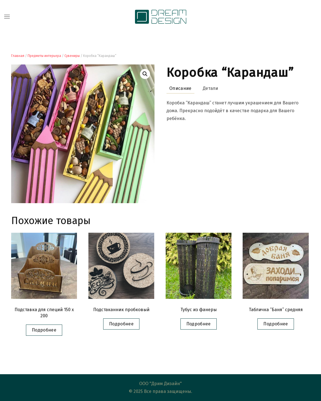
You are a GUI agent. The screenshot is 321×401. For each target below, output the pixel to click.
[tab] (177, 88)
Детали (210, 88)
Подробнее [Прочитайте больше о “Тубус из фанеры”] (198, 323)
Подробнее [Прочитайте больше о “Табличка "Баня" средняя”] (275, 323)
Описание (180, 88)
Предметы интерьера (44, 56)
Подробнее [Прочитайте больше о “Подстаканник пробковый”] (121, 323)
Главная (17, 56)
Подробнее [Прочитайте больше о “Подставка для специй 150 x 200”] (44, 330)
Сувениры (72, 56)
